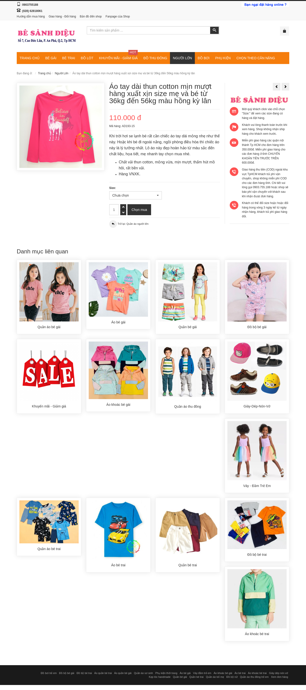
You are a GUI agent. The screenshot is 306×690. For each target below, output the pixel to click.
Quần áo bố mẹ (215, 688)
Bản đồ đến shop (91, 16)
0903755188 (30, 4)
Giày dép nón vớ (278, 684)
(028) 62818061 (32, 11)
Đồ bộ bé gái (66, 684)
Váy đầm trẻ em (202, 684)
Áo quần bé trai (103, 684)
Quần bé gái (180, 688)
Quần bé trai (196, 688)
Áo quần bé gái (123, 684)
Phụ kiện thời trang (166, 684)
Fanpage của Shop (118, 16)
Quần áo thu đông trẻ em (254, 688)
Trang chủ (44, 73)
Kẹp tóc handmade (160, 688)
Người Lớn (61, 73)
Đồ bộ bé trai (84, 684)
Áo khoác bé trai (257, 684)
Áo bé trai (240, 684)
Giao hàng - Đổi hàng (62, 16)
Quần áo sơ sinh (143, 684)
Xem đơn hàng (279, 688)
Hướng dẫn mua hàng (31, 16)
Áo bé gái (185, 684)
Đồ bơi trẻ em (49, 684)
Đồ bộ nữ (232, 688)
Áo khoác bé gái (223, 684)
